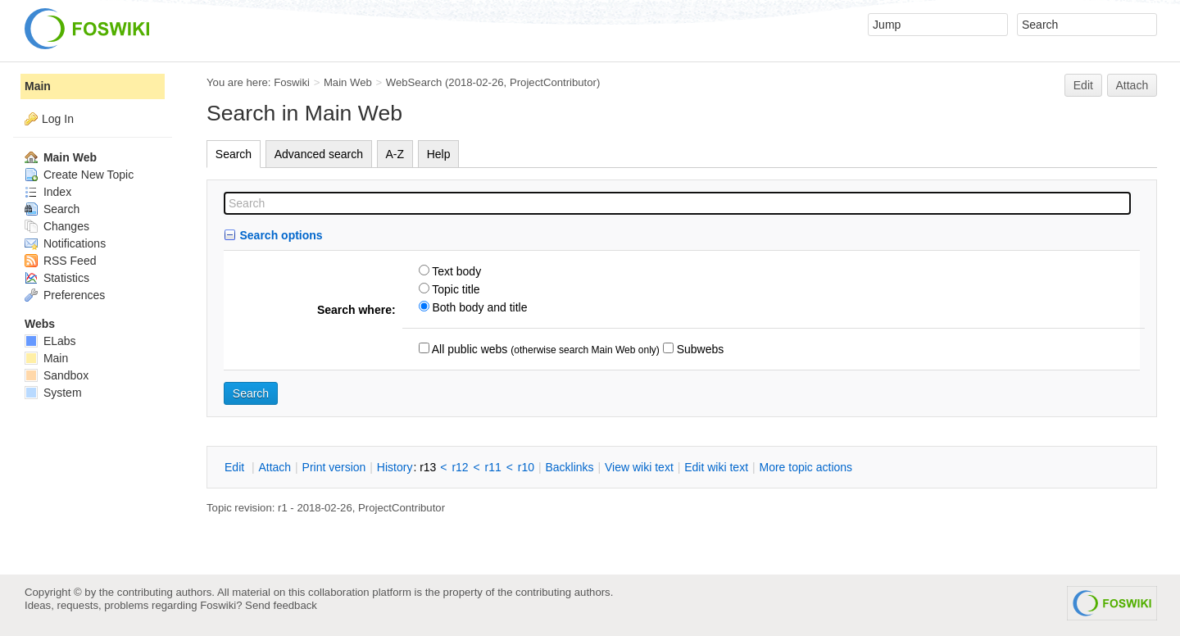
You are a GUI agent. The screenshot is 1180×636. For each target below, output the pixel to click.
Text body (455, 271)
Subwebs (699, 349)
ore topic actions (805, 467)
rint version (334, 467)
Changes (57, 226)
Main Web (348, 82)
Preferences (65, 295)
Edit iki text (716, 467)
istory (395, 467)
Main (38, 86)
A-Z (395, 154)
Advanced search (319, 154)
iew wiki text (639, 467)
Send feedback (281, 605)
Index (48, 191)
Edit (1083, 85)
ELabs (50, 341)
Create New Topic (79, 174)
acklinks (569, 467)
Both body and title (478, 307)
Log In (58, 118)
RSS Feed (60, 260)
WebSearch (414, 82)
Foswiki (292, 82)
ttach (274, 467)
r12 (460, 467)
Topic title (454, 289)
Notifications (65, 243)
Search (234, 154)
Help (439, 154)
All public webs (468, 349)
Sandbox (56, 375)
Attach (1132, 85)
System (53, 392)
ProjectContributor (553, 82)
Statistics (57, 277)
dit (236, 467)
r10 (526, 467)
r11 (493, 467)
